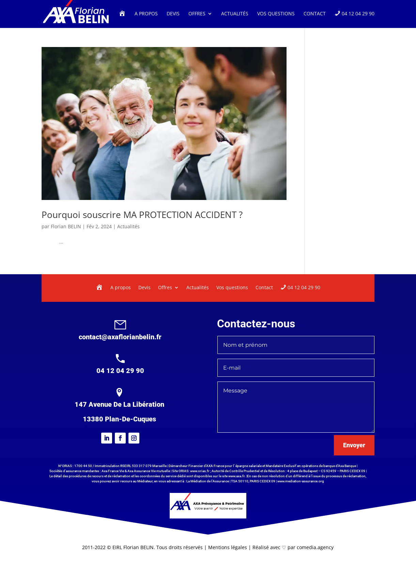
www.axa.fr (236, 476)
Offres (196, 14)
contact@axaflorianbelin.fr (120, 337)
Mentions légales (228, 547)
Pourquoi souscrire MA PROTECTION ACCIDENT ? (142, 214)
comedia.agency (315, 547)
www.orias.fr (200, 471)
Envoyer (354, 445)
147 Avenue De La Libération (119, 404)
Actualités (234, 14)
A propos (146, 14)
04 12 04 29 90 (120, 371)
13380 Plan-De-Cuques (119, 419)
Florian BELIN (66, 226)
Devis (173, 14)
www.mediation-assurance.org (300, 481)
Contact (315, 14)
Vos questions (276, 14)
